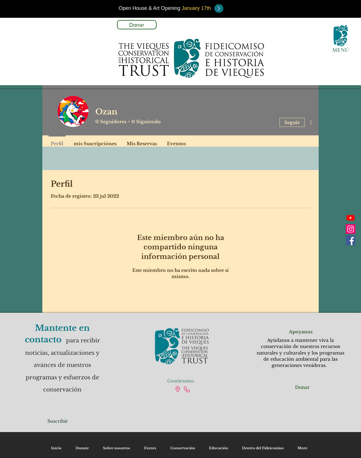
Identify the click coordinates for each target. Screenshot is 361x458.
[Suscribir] (57, 421)
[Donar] (137, 24)
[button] (165, 8)
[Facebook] (350, 240)
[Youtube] (350, 218)
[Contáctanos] (180, 381)
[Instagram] (350, 229)
